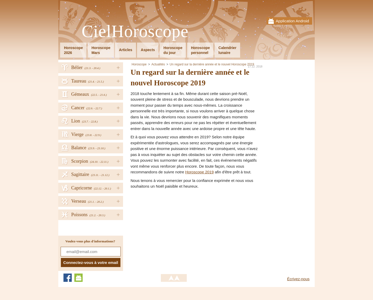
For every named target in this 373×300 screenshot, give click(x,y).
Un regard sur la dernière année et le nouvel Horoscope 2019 (212, 64)
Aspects (148, 50)
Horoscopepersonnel (200, 50)
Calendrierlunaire (227, 50)
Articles (125, 50)
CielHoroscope (135, 31)
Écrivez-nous (298, 279)
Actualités (158, 64)
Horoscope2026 (73, 50)
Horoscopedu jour (172, 50)
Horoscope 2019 (199, 172)
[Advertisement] (174, 228)
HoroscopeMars (100, 50)
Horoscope (139, 64)
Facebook (67, 278)
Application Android (292, 21)
